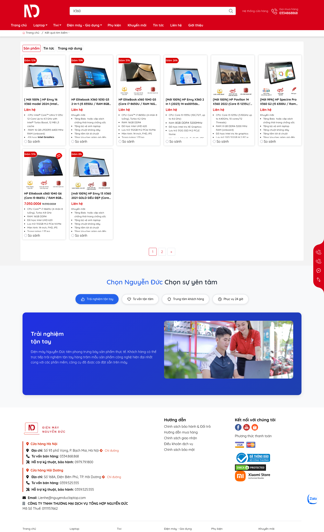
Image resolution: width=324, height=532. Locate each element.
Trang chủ (19, 25)
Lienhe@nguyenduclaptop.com (62, 498)
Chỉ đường (109, 450)
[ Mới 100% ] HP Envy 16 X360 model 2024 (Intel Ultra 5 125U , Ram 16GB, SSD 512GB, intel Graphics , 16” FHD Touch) (43, 102)
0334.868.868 (69, 456)
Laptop (41, 25)
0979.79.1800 (84, 462)
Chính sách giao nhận (180, 438)
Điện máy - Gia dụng (85, 25)
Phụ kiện (114, 25)
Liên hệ (176, 25)
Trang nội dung (70, 48)
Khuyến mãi (137, 25)
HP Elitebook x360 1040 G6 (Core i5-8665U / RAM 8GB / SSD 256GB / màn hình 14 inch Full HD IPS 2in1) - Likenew (44, 196)
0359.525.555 (69, 483)
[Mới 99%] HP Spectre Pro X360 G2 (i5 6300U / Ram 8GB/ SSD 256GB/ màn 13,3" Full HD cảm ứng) (278, 102)
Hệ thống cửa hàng (255, 11)
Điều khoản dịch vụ (178, 444)
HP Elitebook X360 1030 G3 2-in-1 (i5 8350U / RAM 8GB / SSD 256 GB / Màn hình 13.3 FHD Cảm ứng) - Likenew (90, 102)
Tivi (58, 25)
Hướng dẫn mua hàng (181, 432)
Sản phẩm (32, 48)
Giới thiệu (195, 25)
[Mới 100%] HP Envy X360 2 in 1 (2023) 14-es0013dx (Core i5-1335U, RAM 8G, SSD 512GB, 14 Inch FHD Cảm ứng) (185, 102)
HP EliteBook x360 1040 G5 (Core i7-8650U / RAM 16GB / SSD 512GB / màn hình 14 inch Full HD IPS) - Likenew (138, 102)
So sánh (32, 141)
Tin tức (158, 25)
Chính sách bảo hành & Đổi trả (187, 426)
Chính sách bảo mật (179, 450)
